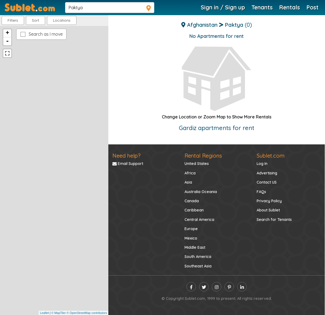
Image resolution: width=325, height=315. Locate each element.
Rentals (289, 7)
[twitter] (204, 286)
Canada (192, 200)
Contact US (267, 182)
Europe (191, 228)
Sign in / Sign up (223, 7)
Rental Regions (203, 155)
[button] (61, 20)
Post (312, 7)
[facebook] (191, 286)
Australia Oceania (201, 191)
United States (197, 163)
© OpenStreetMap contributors (87, 312)
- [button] (7, 41)
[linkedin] (242, 286)
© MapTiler (58, 312)
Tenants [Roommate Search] (262, 7)
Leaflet (44, 312)
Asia (188, 182)
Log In (262, 163)
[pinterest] (229, 286)
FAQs (261, 191)
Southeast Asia (198, 266)
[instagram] (216, 286)
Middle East (195, 247)
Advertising (267, 173)
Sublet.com (270, 155)
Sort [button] (35, 20)
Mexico (191, 238)
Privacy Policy (269, 200)
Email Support (127, 163)
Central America (199, 219)
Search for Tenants (274, 219)
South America (198, 256)
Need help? (126, 155)
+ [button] (7, 33)
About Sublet (268, 210)
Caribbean (194, 210)
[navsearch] (109, 7)
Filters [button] (13, 20)
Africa (190, 173)
